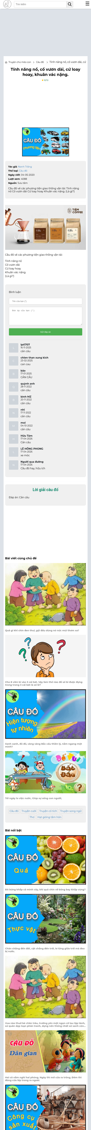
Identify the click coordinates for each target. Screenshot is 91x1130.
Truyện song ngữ (70, 813)
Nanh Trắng (25, 166)
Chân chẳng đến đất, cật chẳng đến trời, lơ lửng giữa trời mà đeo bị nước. (45, 953)
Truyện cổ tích (48, 813)
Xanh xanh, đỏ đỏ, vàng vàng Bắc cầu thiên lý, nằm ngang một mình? (43, 748)
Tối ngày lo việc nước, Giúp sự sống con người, (33, 801)
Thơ (32, 820)
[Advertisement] (45, 31)
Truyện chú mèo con (20, 62)
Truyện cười (29, 813)
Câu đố (23, 170)
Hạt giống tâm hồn (49, 820)
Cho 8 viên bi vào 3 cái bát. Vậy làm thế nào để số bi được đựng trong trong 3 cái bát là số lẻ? (44, 686)
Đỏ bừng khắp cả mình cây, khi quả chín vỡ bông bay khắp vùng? (45, 892)
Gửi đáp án (45, 335)
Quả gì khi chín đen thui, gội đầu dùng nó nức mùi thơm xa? (42, 633)
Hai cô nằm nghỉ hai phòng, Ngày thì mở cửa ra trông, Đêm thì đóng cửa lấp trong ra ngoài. (43, 1082)
